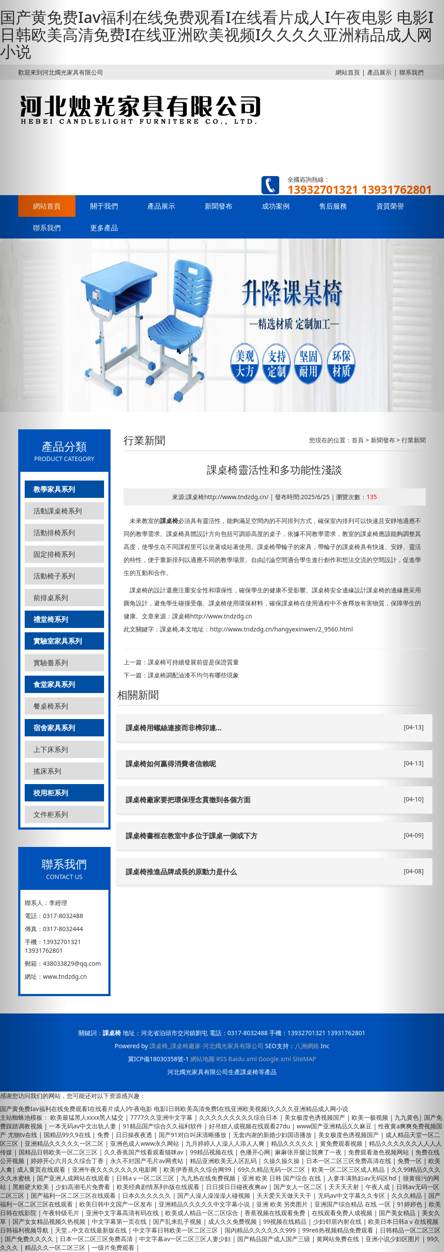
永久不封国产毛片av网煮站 (147, 1161)
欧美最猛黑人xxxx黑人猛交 (87, 1117)
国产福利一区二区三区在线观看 (74, 1195)
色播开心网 (255, 1152)
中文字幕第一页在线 (120, 1221)
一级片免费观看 (114, 1247)
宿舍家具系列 (54, 727)
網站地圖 (202, 1059)
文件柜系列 (50, 814)
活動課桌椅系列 (57, 511)
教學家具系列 (54, 489)
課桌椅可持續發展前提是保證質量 (193, 662)
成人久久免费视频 (233, 1221)
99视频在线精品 (285, 1221)
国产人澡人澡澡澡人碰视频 (214, 1195)
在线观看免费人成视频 (343, 1213)
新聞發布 (218, 206)
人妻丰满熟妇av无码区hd (362, 1178)
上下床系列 (50, 749)
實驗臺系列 (50, 662)
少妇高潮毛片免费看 (84, 1187)
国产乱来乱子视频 (178, 1221)
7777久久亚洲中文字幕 (162, 1117)
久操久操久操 (282, 1161)
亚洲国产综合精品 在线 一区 (353, 1204)
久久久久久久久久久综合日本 (239, 1117)
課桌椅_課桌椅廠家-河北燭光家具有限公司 (207, 1046)
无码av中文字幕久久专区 (352, 1195)
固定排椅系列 (54, 554)
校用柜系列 (50, 793)
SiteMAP (304, 1059)
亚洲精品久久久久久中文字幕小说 (205, 1204)
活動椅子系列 (54, 576)
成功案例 (276, 206)
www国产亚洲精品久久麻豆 (335, 1126)
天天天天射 (345, 1187)
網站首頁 (348, 72)
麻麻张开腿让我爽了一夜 (309, 1152)
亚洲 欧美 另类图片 (283, 1204)
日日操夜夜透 (135, 1135)
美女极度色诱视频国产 (315, 1117)
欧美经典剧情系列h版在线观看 (159, 1187)
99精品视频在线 (212, 1152)
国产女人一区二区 (299, 1187)
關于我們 (104, 206)
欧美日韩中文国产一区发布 (116, 1204)
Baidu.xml (243, 1059)
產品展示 (161, 206)
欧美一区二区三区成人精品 (349, 1169)
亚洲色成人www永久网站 (145, 1143)
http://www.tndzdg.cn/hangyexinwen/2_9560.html (281, 629)
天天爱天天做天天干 (285, 1195)
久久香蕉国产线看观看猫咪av (144, 1152)
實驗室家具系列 (57, 641)
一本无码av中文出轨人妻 (83, 1126)
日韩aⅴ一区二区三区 (146, 1178)
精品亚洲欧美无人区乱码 (224, 1161)
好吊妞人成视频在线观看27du (250, 1126)
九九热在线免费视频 (209, 1178)
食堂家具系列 (54, 684)
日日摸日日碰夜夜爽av (237, 1187)
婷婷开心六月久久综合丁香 (68, 1161)
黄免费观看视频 (342, 1143)
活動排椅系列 (54, 532)
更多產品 (104, 227)
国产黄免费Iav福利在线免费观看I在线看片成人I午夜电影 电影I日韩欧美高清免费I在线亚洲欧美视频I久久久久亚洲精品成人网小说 (217, 34)
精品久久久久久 (293, 1143)
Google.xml (274, 1059)
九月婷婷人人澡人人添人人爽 (226, 1143)
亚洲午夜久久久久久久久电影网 (115, 1169)
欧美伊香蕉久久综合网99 (198, 1169)
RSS (221, 1059)
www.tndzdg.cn (65, 976)
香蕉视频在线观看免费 (276, 1213)
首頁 (358, 440)
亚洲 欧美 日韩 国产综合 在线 (282, 1178)
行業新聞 (414, 440)
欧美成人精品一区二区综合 (202, 1213)
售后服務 (333, 206)
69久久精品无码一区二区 (272, 1169)
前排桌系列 (50, 597)
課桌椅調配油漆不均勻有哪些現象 (193, 675)
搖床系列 (47, 771)
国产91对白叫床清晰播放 (193, 1135)
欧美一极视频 (371, 1117)
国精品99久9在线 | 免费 (77, 1135)
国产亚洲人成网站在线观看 (74, 1178)
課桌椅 (169, 520)
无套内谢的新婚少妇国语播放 (273, 1135)
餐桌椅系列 (50, 706)
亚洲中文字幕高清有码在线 (123, 1213)
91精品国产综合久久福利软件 (163, 1126)
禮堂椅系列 (50, 619)
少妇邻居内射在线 (338, 1221)
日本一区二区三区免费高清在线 (349, 1161)
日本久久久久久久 (147, 1195)
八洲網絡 (307, 1046)
